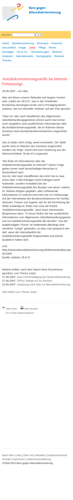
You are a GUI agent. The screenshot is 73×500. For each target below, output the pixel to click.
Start (18, 455)
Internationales (24, 56)
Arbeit (5, 43)
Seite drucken (29, 308)
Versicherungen (40, 51)
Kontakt (6, 459)
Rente (52, 47)
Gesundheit (9, 47)
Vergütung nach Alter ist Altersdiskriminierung (43, 284)
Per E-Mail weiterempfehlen (20, 313)
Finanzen (56, 43)
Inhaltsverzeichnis (57, 455)
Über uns (28, 455)
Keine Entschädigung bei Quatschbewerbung (43, 276)
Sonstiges (8, 51)
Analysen (7, 56)
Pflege (42, 47)
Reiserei (59, 56)
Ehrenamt (42, 43)
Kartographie (43, 56)
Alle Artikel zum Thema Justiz (19, 291)
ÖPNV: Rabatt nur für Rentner (34, 280)
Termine (7, 60)
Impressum (19, 459)
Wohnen (57, 51)
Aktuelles (40, 455)
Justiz (32, 47)
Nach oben (10, 308)
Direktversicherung (23, 43)
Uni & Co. (22, 51)
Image (22, 47)
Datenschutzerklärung (39, 459)
